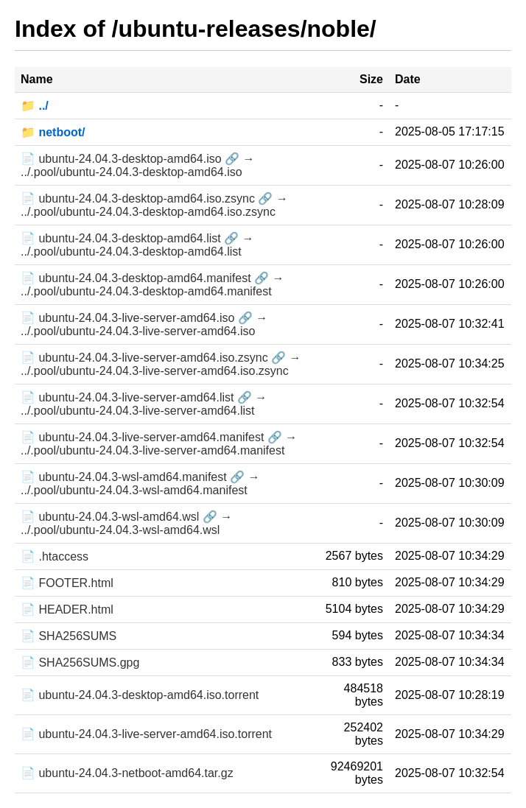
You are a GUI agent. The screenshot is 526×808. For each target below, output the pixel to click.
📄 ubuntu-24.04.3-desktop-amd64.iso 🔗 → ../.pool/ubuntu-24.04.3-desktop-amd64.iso (138, 165)
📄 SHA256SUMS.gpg (80, 662)
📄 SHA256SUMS (68, 636)
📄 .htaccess (54, 556)
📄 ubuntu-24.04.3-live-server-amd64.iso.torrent (146, 734)
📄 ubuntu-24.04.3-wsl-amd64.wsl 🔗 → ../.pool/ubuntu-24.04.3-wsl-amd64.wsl (126, 523)
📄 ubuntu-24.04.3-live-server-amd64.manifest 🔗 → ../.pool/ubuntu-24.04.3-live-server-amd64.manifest (159, 444)
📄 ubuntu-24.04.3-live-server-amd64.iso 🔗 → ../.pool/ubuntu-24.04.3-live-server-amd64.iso (144, 324)
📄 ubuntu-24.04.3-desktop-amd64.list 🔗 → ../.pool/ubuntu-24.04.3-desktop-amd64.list (137, 245)
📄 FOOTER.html (67, 583)
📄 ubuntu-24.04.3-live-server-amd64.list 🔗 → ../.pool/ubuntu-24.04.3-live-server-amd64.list (144, 404)
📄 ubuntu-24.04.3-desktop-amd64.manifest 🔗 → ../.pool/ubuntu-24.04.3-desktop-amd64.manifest (152, 285)
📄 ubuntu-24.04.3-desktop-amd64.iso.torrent (140, 695)
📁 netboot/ (53, 132)
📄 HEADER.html (67, 609)
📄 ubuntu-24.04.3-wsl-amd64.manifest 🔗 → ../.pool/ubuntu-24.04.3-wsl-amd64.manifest (140, 483)
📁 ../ (35, 105)
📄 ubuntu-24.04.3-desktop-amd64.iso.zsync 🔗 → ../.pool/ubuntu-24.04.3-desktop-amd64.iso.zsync (154, 205)
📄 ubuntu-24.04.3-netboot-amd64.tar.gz (127, 773)
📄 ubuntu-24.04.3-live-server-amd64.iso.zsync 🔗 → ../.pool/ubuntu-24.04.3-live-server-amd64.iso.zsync (161, 364)
